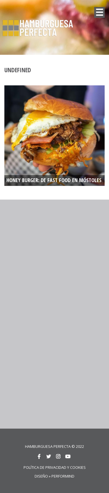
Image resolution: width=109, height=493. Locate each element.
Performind (62, 476)
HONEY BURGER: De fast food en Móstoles (53, 180)
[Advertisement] (54, 258)
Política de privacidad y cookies (55, 467)
